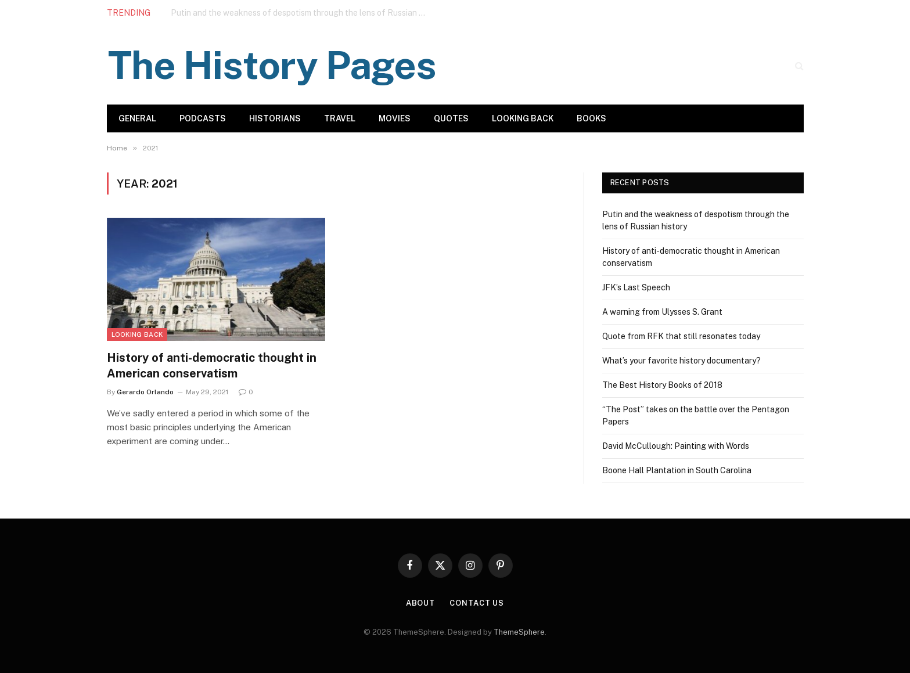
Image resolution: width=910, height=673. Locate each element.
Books (591, 118)
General (137, 118)
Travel (339, 118)
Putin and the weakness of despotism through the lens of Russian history (301, 12)
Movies (395, 118)
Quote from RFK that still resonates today (681, 336)
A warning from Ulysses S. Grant (662, 311)
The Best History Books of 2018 (662, 385)
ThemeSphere (519, 632)
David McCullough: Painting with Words (675, 446)
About (421, 603)
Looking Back (522, 118)
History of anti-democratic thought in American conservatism (211, 365)
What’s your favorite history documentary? (681, 360)
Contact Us (476, 603)
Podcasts (202, 118)
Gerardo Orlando (145, 392)
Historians (275, 118)
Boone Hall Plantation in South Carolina (676, 470)
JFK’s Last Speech (636, 287)
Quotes (451, 118)
